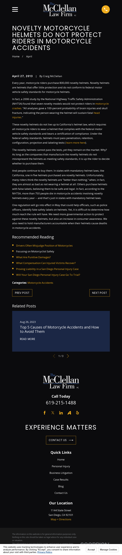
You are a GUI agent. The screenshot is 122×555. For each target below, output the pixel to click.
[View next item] (68, 356)
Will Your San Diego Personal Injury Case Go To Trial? (48, 275)
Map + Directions (61, 519)
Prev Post (22, 293)
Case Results (60, 479)
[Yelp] (77, 413)
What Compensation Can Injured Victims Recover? (46, 263)
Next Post (99, 293)
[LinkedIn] (61, 413)
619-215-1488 (61, 402)
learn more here (75, 142)
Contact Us (61, 440)
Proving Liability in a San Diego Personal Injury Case (47, 269)
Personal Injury (61, 466)
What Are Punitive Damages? (33, 257)
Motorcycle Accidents (40, 282)
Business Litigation (61, 473)
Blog (61, 486)
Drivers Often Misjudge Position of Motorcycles (44, 245)
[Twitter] (53, 413)
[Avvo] (69, 413)
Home (61, 459)
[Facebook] (44, 413)
